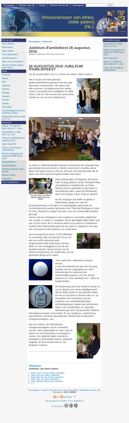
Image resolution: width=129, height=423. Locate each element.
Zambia (5, 103)
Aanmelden (73, 390)
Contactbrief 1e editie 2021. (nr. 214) (113, 45)
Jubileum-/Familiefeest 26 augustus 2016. (13, 139)
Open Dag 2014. (111, 58)
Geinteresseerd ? (9, 58)
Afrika (4, 71)
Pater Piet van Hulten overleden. (45, 375)
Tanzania (6, 96)
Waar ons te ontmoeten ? (13, 61)
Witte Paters (7, 47)
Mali (4, 82)
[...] (32, 383)
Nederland (47, 41)
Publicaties (7, 179)
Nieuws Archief (8, 175)
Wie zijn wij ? (8, 40)
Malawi (5, 78)
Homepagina (34, 41)
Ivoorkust (6, 75)
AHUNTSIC (79, 401)
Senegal (5, 93)
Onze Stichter (8, 44)
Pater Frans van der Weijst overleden (47, 373)
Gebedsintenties (9, 165)
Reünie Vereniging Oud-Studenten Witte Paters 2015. (114, 52)
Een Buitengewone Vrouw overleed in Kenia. (13, 111)
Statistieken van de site (90, 390)
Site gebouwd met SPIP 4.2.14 (58, 401)
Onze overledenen (10, 182)
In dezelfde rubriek (112, 40)
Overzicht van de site (59, 5)
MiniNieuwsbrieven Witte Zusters (13, 170)
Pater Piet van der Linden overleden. (47, 377)
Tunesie (5, 100)
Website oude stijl (27, 5)
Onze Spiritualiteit (10, 54)
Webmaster (59, 54)
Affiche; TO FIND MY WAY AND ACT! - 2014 (114, 63)
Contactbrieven (8, 162)
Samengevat (78, 5)
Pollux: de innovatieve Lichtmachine (113, 69)
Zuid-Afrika (7, 107)
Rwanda (5, 89)
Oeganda (6, 85)
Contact (42, 5)
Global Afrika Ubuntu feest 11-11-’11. (13, 117)
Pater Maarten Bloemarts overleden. (47, 381)
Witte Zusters (8, 51)
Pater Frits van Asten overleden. (45, 379)
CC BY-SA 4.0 (64, 405)
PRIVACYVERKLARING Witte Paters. (12, 66)
